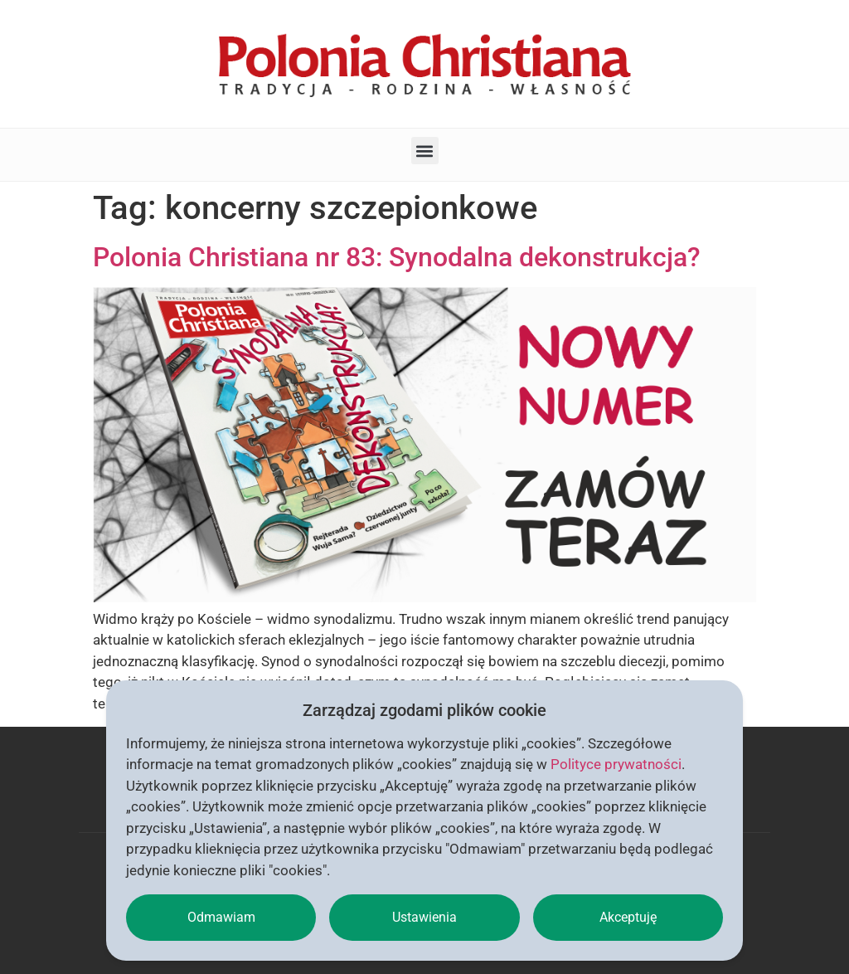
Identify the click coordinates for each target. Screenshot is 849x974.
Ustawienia (424, 917)
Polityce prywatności (616, 764)
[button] (425, 150)
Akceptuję (628, 917)
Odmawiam (221, 917)
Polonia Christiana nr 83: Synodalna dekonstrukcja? (397, 257)
